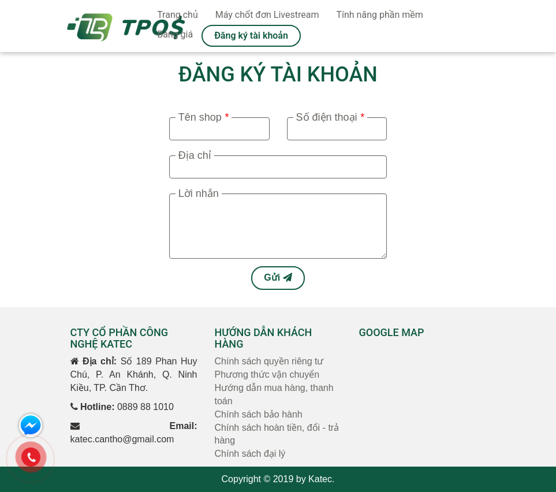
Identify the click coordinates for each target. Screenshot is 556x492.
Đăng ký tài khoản (251, 35)
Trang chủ (177, 14)
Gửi (278, 277)
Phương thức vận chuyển (267, 374)
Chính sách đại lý (250, 454)
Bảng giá (175, 34)
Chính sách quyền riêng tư (269, 361)
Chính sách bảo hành (259, 414)
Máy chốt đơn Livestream (267, 14)
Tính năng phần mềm (379, 14)
